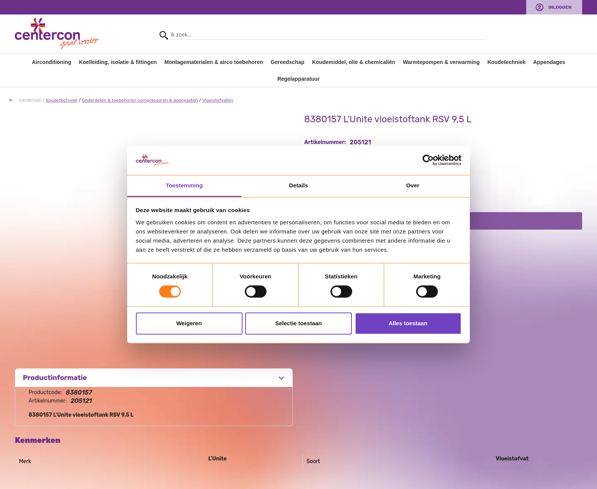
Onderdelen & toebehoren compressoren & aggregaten (140, 100)
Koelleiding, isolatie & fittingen (118, 62)
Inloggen (559, 7)
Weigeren (189, 323)
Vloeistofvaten (217, 100)
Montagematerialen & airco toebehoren (213, 62)
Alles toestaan (408, 323)
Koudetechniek (506, 62)
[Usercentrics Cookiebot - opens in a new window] (428, 160)
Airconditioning (51, 62)
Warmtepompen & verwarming (441, 62)
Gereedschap (288, 62)
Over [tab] (413, 185)
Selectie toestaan (298, 323)
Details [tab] (298, 185)
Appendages (549, 62)
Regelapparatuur (298, 79)
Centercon (30, 100)
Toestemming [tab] (184, 185)
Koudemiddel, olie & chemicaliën (354, 62)
